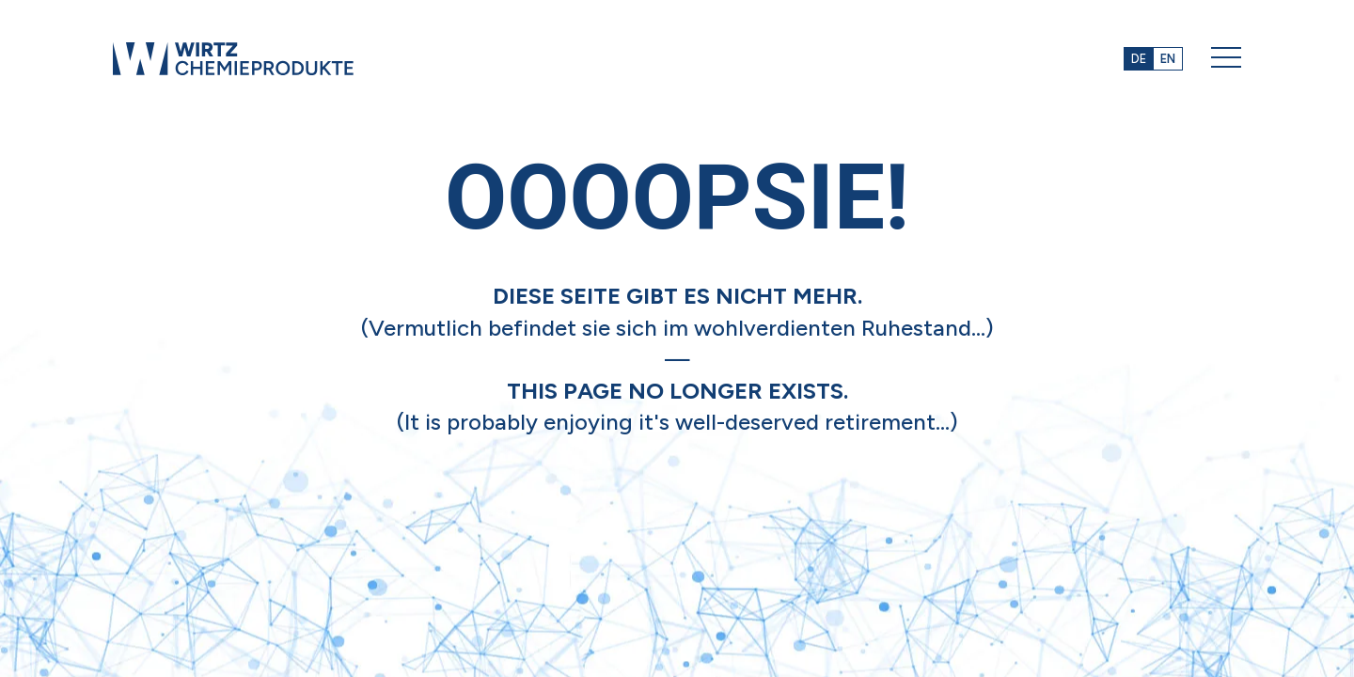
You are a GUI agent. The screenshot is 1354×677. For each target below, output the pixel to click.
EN (1167, 59)
